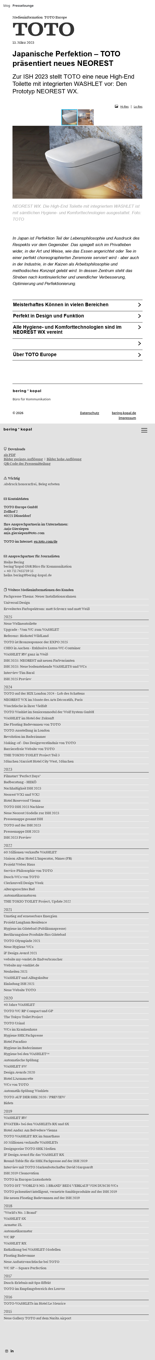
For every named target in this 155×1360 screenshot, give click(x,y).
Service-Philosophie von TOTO (28, 871)
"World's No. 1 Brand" (20, 1212)
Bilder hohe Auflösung (64, 459)
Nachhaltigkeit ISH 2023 (22, 788)
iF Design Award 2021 (20, 953)
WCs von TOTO (16, 1084)
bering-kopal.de (124, 413)
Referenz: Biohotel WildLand (26, 636)
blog (6, 5)
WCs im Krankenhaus (20, 1029)
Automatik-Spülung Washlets (26, 1091)
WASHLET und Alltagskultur (26, 978)
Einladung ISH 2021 (19, 984)
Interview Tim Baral (19, 673)
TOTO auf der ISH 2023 (22, 825)
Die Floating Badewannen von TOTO (32, 724)
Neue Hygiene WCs (18, 947)
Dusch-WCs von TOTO (21, 877)
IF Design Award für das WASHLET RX (34, 1155)
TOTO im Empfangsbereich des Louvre (34, 1289)
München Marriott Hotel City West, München (39, 761)
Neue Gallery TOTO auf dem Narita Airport (37, 1318)
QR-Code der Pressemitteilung (27, 463)
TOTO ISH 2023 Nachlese (24, 807)
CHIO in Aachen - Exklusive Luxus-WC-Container (42, 648)
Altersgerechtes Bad (19, 889)
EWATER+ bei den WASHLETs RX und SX (36, 1124)
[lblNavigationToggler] (144, 430)
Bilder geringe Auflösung (23, 459)
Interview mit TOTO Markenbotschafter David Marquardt (48, 1167)
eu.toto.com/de (45, 541)
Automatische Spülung (21, 1060)
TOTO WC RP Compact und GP (28, 1011)
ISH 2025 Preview (17, 679)
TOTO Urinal (14, 1023)
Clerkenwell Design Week (23, 883)
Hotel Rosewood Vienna (22, 800)
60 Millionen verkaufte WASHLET (30, 852)
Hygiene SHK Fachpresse (23, 1035)
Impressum (127, 418)
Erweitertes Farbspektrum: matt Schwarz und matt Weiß (47, 609)
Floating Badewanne (19, 1255)
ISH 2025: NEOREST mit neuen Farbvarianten (39, 660)
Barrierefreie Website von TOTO (29, 749)
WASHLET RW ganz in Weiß (26, 654)
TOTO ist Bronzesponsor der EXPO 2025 (36, 642)
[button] (86, 117)
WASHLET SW (15, 1066)
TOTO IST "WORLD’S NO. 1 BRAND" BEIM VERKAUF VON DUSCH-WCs (61, 1186)
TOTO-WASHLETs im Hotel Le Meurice (35, 1303)
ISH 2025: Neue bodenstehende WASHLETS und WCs (45, 666)
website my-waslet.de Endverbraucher (33, 959)
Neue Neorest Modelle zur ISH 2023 (31, 813)
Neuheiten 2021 (15, 971)
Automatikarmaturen (20, 895)
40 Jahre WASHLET (19, 1005)
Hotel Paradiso (15, 1042)
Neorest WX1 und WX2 (22, 794)
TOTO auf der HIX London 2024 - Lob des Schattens (44, 693)
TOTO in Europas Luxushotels (27, 1179)
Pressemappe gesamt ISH (23, 819)
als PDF (10, 455)
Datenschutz (89, 413)
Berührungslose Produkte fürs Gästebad (35, 934)
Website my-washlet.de (21, 965)
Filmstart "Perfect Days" (22, 776)
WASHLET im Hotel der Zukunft (29, 718)
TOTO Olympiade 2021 (22, 941)
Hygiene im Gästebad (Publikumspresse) (35, 928)
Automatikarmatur (18, 1231)
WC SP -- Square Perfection (25, 1268)
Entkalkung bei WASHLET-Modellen (32, 1249)
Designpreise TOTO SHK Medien (30, 1149)
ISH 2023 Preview (17, 837)
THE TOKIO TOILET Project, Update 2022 (37, 901)
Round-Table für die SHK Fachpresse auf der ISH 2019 (46, 1161)
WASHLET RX (15, 1243)
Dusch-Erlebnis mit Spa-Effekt (27, 1283)
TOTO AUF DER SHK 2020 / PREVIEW (34, 1097)
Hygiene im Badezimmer (23, 1048)
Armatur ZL (13, 1225)
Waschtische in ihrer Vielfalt (25, 706)
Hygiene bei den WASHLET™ (27, 1054)
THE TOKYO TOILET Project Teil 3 (32, 755)
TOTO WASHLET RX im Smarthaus (32, 1136)
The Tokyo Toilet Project (23, 1017)
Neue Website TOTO (20, 990)
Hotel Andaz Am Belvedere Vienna (30, 1130)
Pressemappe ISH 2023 (21, 831)
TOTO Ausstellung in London (27, 730)
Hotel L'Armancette (18, 1078)
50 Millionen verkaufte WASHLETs (31, 1142)
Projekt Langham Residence (25, 922)
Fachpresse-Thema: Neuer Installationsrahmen (40, 596)
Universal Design (17, 603)
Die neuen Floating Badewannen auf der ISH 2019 (42, 1198)
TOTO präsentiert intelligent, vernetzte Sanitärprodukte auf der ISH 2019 (60, 1192)
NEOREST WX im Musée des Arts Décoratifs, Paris (43, 700)
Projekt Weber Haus (19, 864)
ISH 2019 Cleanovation (21, 1173)
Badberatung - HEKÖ (20, 782)
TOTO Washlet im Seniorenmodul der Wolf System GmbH (49, 712)
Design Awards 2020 (19, 1072)
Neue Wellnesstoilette (20, 623)
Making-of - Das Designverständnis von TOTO (40, 743)
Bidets (8, 1103)
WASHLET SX (15, 1218)
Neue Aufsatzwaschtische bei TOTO (31, 1262)
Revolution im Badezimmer (25, 737)
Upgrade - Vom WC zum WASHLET (31, 629)
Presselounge (22, 5)
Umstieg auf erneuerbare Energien (30, 916)
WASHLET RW (15, 1118)
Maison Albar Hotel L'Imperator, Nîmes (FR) (38, 858)
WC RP (9, 1237)
